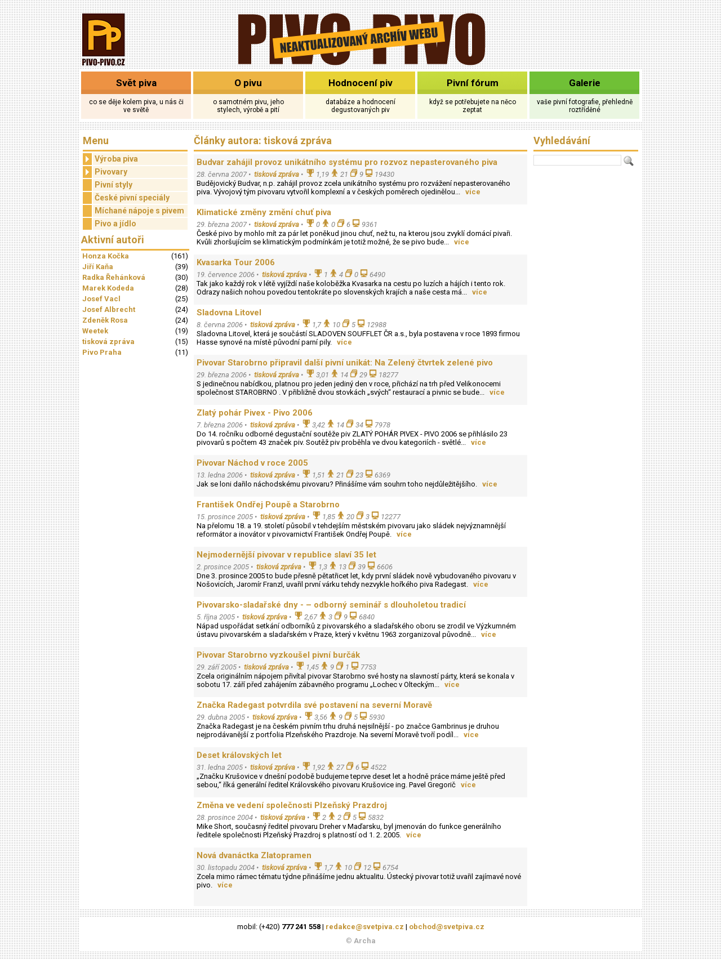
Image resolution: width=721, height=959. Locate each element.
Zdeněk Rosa (105, 320)
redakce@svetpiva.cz (365, 926)
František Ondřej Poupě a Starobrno (268, 504)
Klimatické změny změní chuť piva (264, 212)
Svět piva (136, 82)
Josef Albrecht (108, 309)
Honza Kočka (105, 256)
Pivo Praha (102, 352)
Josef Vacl (101, 299)
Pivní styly (113, 184)
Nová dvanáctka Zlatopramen (254, 855)
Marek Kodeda (108, 288)
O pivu (248, 82)
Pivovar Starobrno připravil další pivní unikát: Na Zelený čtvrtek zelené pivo (345, 363)
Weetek (95, 331)
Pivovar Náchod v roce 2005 (252, 463)
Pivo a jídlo (115, 223)
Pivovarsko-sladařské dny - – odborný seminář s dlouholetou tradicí (331, 605)
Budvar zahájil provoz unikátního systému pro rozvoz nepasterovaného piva (347, 162)
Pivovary (105, 172)
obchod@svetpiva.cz (446, 926)
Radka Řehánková (113, 277)
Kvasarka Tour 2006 (236, 262)
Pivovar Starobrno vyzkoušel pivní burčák (278, 655)
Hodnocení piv (360, 82)
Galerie (584, 82)
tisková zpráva (108, 341)
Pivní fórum (473, 82)
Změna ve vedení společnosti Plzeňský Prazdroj (292, 805)
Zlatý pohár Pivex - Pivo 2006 (255, 413)
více (472, 192)
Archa (365, 940)
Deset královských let (239, 755)
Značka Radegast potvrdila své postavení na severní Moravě (314, 705)
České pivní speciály (132, 197)
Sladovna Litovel (229, 312)
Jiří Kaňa (97, 266)
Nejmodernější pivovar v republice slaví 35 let (286, 555)
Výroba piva (110, 159)
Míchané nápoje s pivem (139, 210)
